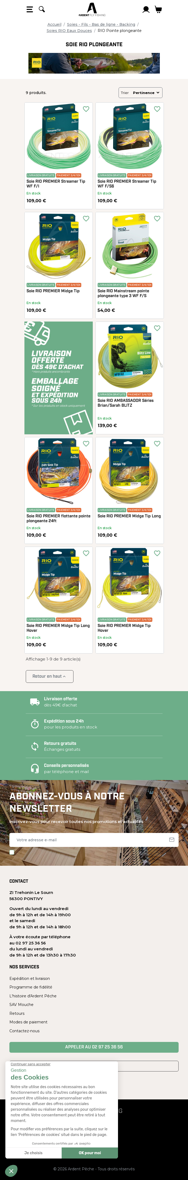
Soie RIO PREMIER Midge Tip (53, 291)
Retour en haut (49, 676)
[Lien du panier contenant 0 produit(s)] (158, 9)
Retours (16, 1013)
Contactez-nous (24, 1031)
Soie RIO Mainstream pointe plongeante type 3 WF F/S (123, 293)
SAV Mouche (21, 1004)
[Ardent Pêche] (92, 9)
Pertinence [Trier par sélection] (146, 93)
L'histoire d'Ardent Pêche (33, 996)
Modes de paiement (28, 1022)
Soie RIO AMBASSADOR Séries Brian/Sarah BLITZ (126, 403)
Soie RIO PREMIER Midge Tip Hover (124, 628)
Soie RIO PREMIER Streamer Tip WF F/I (56, 184)
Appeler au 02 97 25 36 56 (94, 1047)
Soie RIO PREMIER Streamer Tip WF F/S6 (127, 184)
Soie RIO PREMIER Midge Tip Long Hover (58, 628)
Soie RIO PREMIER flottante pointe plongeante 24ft (58, 518)
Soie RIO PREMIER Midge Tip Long (129, 516)
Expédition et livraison (29, 978)
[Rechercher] (42, 9)
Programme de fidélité (30, 987)
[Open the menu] (30, 9)
